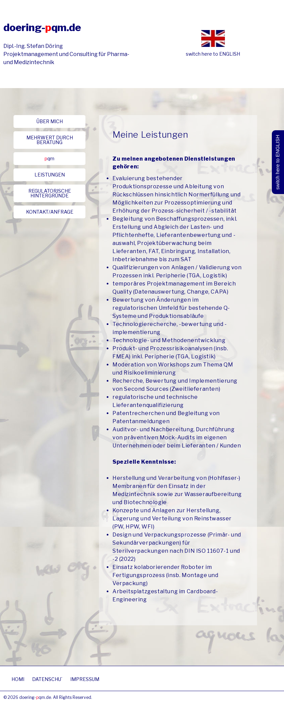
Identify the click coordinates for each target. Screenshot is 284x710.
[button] (49, 121)
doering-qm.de (42, 27)
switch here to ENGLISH (213, 54)
